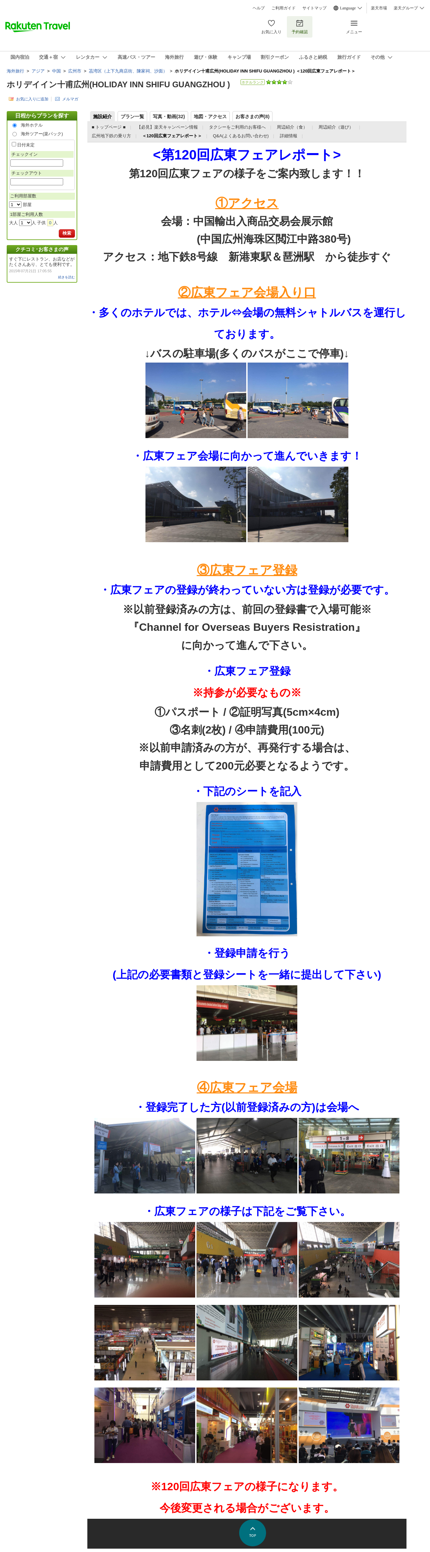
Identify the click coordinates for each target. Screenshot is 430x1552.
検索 (66, 233)
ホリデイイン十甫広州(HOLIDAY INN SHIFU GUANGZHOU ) (118, 84)
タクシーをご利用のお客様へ (237, 127)
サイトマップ (314, 8)
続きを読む (66, 277)
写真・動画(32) (169, 116)
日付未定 (26, 144)
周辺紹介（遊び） (336, 127)
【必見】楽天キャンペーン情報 (167, 127)
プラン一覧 (132, 116)
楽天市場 (379, 8)
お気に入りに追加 (32, 99)
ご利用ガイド (283, 8)
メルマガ (70, 99)
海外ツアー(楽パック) (42, 133)
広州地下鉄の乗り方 (111, 135)
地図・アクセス (210, 116)
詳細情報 (288, 135)
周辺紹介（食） (292, 127)
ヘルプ (259, 8)
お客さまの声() (252, 116)
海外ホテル (32, 125)
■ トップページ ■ (109, 127)
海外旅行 (15, 71)
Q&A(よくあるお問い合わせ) (241, 135)
